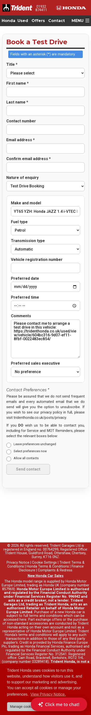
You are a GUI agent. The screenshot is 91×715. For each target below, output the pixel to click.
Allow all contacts (26, 440)
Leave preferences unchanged (35, 426)
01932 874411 (41, 8)
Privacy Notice (18, 545)
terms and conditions (35, 617)
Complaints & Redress (55, 553)
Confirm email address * (28, 159)
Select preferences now (30, 433)
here (22, 602)
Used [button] (22, 20)
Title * (11, 64)
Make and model (26, 203)
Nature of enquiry (22, 178)
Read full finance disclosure (51, 652)
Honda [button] (8, 20)
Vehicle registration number (37, 260)
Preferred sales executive (35, 346)
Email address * (20, 140)
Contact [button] (56, 20)
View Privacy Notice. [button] (48, 694)
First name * (17, 83)
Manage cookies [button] (22, 706)
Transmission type (28, 241)
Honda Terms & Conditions (48, 549)
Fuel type (19, 222)
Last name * (17, 102)
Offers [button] (38, 20)
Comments (21, 298)
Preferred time (25, 291)
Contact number (21, 121)
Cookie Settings (44, 545)
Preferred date (25, 272)
